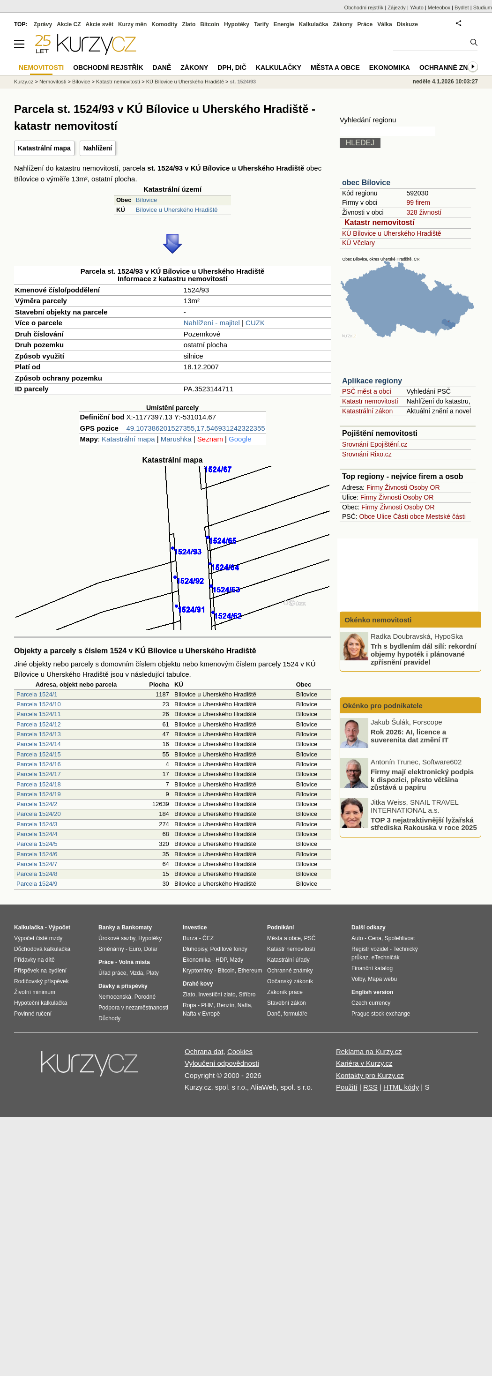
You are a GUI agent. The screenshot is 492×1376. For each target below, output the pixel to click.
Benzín (225, 1005)
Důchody (109, 1018)
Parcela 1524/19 (38, 794)
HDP (221, 960)
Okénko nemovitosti (377, 620)
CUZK (255, 323)
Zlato (189, 24)
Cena (374, 938)
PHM (207, 1005)
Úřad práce (112, 973)
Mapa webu (382, 979)
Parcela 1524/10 (38, 704)
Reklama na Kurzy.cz (369, 1051)
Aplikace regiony (372, 381)
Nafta (244, 1005)
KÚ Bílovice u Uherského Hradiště (391, 233)
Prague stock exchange (380, 1013)
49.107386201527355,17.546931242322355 (195, 428)
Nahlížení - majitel (212, 323)
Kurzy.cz (23, 81)
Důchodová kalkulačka (42, 949)
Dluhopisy (195, 949)
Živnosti (396, 487)
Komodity (164, 24)
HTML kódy (401, 1087)
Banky (106, 927)
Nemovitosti (52, 81)
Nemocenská (114, 997)
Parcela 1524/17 (38, 774)
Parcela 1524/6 (36, 854)
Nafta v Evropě (201, 1013)
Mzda (136, 973)
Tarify (261, 24)
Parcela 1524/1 (36, 694)
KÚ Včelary (358, 243)
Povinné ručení (33, 1013)
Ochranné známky (453, 67)
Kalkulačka (313, 24)
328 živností (423, 212)
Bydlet (462, 7)
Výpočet (59, 927)
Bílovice (146, 199)
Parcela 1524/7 (36, 863)
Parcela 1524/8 (36, 873)
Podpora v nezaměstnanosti (133, 1007)
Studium (482, 7)
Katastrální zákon (367, 411)
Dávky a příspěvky (123, 986)
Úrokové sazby (116, 938)
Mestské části (446, 516)
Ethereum (250, 970)
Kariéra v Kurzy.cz (364, 1063)
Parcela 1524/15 (38, 754)
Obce (367, 516)
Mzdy (237, 960)
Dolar (150, 949)
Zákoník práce (285, 992)
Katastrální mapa (44, 148)
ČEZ (208, 938)
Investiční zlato (216, 994)
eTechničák (386, 957)
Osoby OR (424, 487)
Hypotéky (236, 24)
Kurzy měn (132, 24)
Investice (195, 927)
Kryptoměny (198, 970)
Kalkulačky (278, 67)
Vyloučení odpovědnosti (222, 1063)
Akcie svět (99, 24)
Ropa (189, 1005)
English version (372, 992)
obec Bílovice (366, 183)
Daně (162, 67)
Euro (135, 949)
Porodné (145, 997)
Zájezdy (397, 7)
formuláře (295, 1013)
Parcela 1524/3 (36, 824)
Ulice (384, 516)
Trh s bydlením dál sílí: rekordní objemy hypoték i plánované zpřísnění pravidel (424, 654)
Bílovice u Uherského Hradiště (177, 209)
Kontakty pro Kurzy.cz (370, 1075)
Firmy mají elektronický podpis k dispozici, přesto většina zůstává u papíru (422, 779)
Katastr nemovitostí (379, 222)
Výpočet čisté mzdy (38, 938)
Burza (190, 938)
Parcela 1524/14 (38, 744)
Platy (152, 973)
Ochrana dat (204, 1051)
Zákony (342, 24)
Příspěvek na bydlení (40, 970)
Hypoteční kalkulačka (40, 1003)
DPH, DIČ (231, 67)
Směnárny (111, 949)
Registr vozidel (369, 949)
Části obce (408, 516)
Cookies (240, 1051)
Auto (357, 938)
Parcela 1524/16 (38, 764)
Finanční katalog (372, 968)
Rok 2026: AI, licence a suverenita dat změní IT (409, 736)
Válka (384, 24)
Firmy (374, 487)
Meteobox (439, 7)
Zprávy (43, 24)
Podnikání (280, 927)
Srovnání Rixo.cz (367, 454)
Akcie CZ (69, 24)
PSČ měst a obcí (366, 391)
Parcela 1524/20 (38, 813)
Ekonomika (389, 67)
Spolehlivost (400, 938)
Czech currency (370, 1003)
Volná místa (134, 962)
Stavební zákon (286, 1003)
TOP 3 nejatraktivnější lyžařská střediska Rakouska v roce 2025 (424, 823)
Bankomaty (136, 927)
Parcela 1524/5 (36, 843)
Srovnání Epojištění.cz (374, 444)
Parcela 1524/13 (38, 734)
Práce (365, 24)
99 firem (418, 202)
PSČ (310, 938)
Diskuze (407, 24)
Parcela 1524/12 (38, 724)
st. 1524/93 (243, 81)
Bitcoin (209, 24)
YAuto (417, 7)
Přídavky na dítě (34, 960)
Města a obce (335, 67)
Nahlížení (97, 148)
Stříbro (247, 994)
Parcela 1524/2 (36, 804)
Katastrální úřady (288, 960)
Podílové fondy (228, 949)
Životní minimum (34, 992)
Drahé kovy (198, 983)
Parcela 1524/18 (38, 784)
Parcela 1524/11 (38, 714)
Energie (284, 24)
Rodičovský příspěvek (41, 981)
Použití (347, 1087)
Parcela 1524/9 (36, 883)
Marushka (176, 439)
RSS (370, 1087)
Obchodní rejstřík (364, 7)
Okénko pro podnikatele (383, 706)
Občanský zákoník (290, 981)
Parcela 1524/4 (36, 834)
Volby (358, 979)
